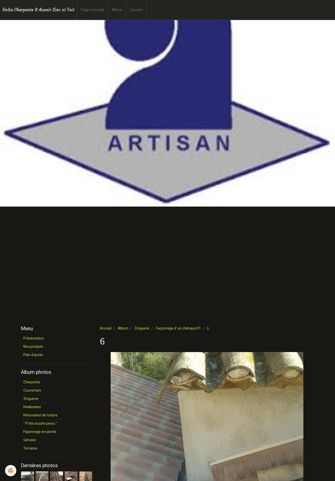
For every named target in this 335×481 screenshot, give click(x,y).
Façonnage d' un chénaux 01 (178, 328)
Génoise (29, 440)
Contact (136, 10)
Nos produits (33, 347)
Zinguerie (142, 328)
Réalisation (32, 407)
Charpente (31, 382)
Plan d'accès (33, 355)
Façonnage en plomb (39, 432)
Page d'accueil (92, 10)
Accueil (105, 328)
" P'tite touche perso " (40, 423)
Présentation (33, 338)
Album (117, 10)
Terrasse (30, 448)
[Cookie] (10, 470)
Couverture (32, 390)
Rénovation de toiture (40, 415)
